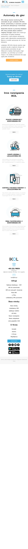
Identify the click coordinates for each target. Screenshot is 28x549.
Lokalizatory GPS (14, 308)
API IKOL (13, 313)
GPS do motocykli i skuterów (14, 290)
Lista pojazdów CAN (14, 321)
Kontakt (14, 329)
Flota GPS (14, 292)
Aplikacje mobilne (14, 311)
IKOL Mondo (8, 29)
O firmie (14, 334)
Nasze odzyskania (14, 318)
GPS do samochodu (14, 287)
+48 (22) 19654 (14, 268)
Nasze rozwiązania (14, 316)
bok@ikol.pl (14, 277)
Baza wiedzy (14, 306)
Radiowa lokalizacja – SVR (14, 285)
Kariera (14, 332)
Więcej (14, 132)
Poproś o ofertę (14, 60)
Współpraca (14, 337)
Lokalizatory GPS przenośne (14, 298)
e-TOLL (14, 295)
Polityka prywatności (11, 359)
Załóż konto (14, 80)
